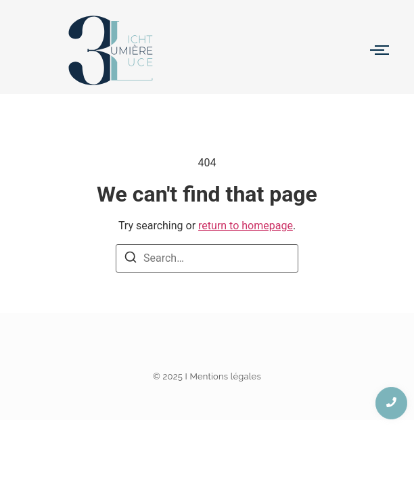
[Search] (130, 259)
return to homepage (245, 225)
